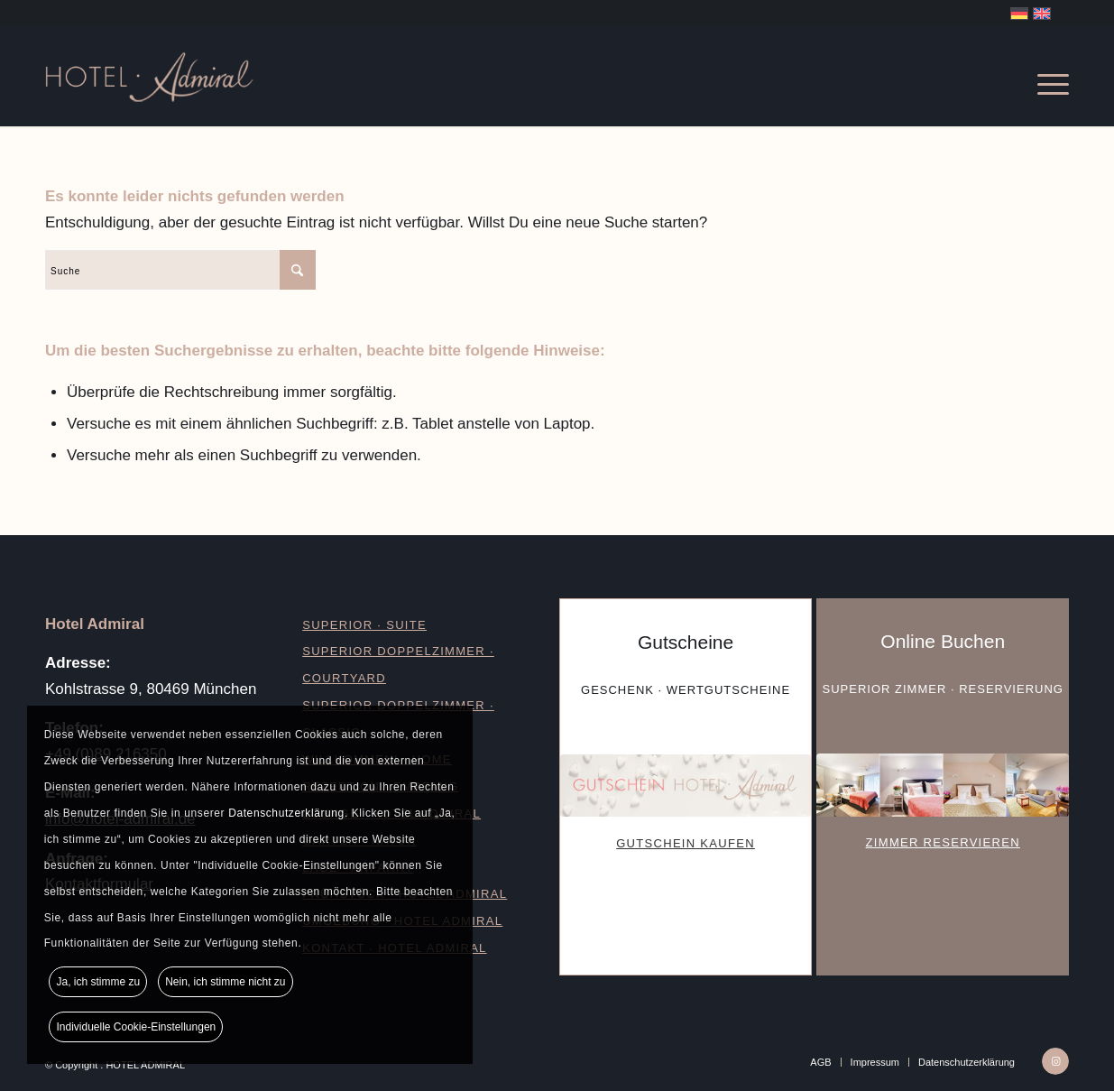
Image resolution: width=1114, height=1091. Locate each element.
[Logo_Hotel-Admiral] (210, 76)
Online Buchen (942, 641)
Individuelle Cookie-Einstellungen (136, 1026)
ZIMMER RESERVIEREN (943, 842)
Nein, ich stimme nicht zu (225, 981)
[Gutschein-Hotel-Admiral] (685, 785)
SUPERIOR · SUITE (364, 625)
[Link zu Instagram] (1055, 1061)
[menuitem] (1044, 76)
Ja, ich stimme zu (99, 981)
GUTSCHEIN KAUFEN (685, 843)
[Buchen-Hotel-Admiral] (942, 785)
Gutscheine (685, 642)
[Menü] (1044, 76)
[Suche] (180, 270)
